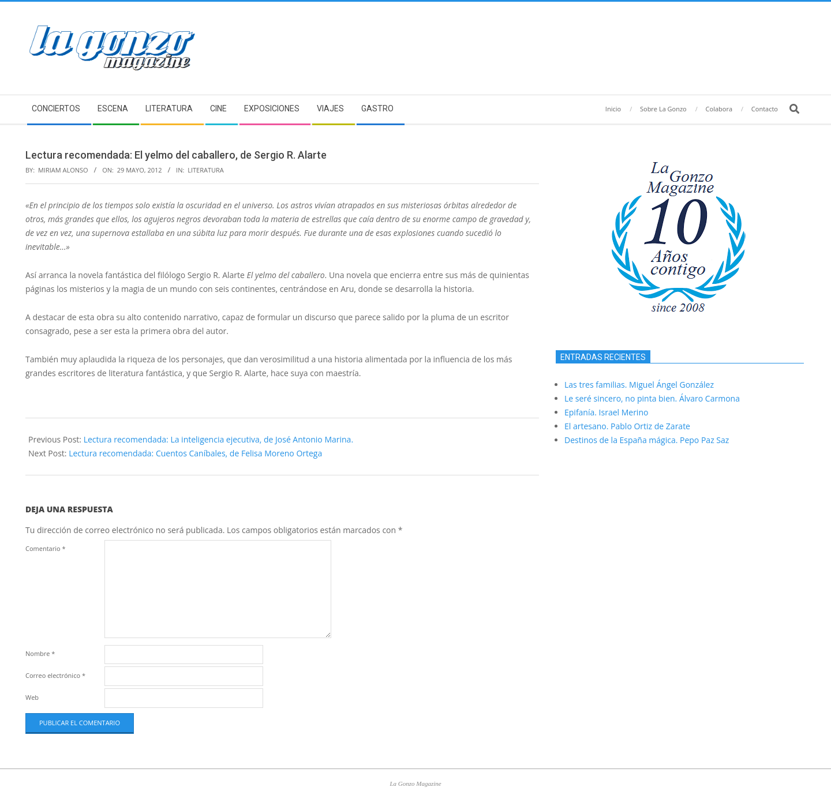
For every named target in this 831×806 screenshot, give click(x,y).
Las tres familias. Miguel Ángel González (639, 384)
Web (32, 697)
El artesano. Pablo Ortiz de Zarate (627, 426)
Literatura (206, 170)
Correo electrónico (55, 675)
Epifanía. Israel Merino (606, 412)
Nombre (40, 653)
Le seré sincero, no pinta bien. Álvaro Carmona (652, 398)
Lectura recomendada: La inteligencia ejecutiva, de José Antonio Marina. (218, 439)
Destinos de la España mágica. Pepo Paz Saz (646, 439)
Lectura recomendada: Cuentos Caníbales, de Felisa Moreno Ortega (195, 453)
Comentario (45, 548)
